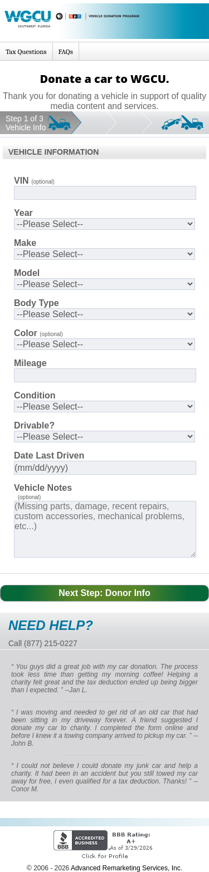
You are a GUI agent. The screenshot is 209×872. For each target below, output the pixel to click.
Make (25, 243)
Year (23, 213)
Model (27, 273)
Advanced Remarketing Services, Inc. (126, 868)
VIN (34, 180)
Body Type (36, 303)
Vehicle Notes (43, 487)
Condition (35, 395)
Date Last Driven (49, 455)
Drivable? (34, 425)
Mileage (30, 363)
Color (38, 333)
